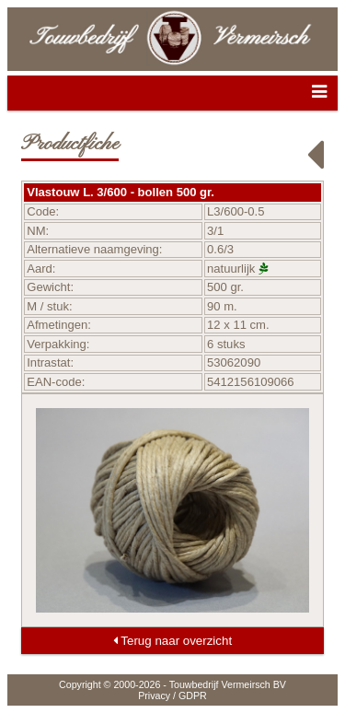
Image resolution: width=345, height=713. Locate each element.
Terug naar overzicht (172, 641)
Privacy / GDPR (172, 695)
